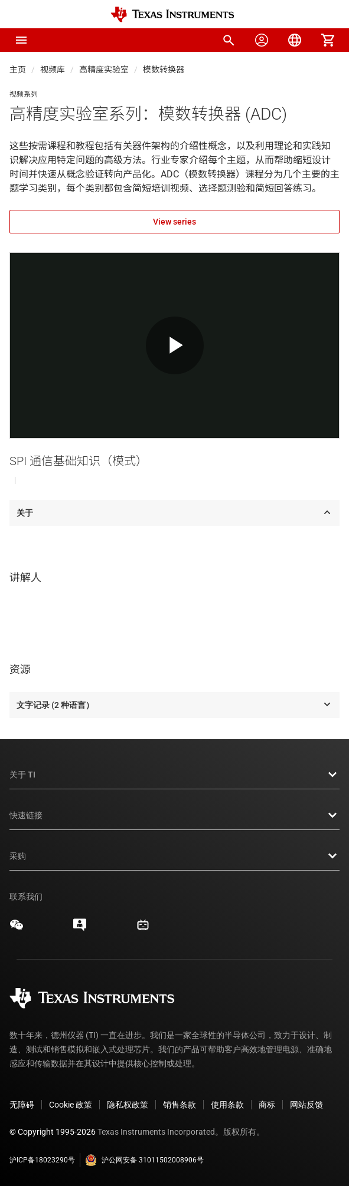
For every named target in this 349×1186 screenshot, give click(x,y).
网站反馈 (306, 1104)
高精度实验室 (104, 69)
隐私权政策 (127, 1104)
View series (174, 221)
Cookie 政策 (70, 1104)
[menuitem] (228, 40)
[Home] (172, 14)
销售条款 (179, 1104)
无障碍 (21, 1104)
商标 (267, 1104)
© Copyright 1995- (52, 1131)
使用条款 (227, 1104)
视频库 (52, 69)
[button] (21, 40)
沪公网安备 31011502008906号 (144, 1160)
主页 (17, 69)
